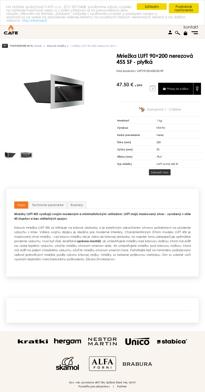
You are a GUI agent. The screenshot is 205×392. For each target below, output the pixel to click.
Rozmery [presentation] (77, 205)
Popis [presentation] (21, 205)
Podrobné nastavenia (184, 8)
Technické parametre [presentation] (48, 205)
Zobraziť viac (160, 172)
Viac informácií (34, 20)
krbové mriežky (56, 46)
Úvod (38, 46)
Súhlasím (152, 6)
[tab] (21, 205)
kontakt (191, 27)
